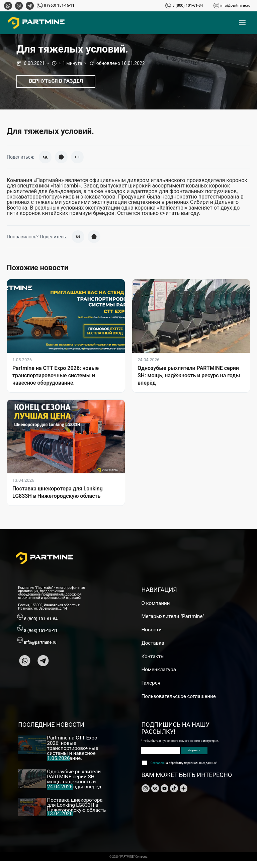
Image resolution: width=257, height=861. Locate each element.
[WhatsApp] (61, 157)
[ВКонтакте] (45, 157)
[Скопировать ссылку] (77, 157)
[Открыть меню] (242, 22)
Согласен (157, 763)
